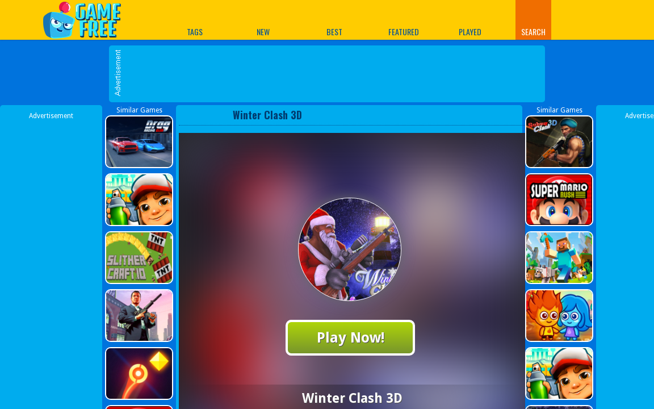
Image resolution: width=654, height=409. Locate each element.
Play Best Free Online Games (87, 20)
